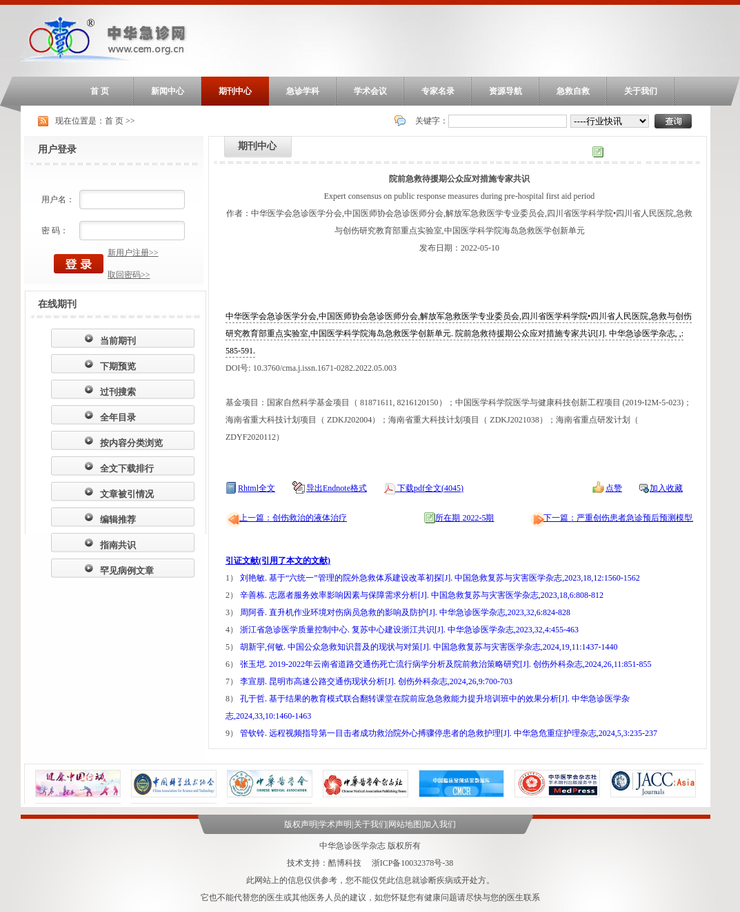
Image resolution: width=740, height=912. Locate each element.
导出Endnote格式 (336, 488)
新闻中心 (167, 91)
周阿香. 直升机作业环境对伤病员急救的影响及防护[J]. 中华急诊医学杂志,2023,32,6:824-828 (405, 612)
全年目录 (118, 417)
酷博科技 (344, 863)
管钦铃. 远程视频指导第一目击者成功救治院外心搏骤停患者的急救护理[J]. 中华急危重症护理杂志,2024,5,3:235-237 (448, 733)
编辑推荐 (118, 519)
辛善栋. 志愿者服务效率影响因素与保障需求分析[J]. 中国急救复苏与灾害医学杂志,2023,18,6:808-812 (421, 595)
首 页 (99, 91)
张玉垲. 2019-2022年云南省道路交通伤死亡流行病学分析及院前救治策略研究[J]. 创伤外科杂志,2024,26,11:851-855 (446, 664)
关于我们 (640, 91)
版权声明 (300, 824)
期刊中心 (235, 91)
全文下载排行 (127, 468)
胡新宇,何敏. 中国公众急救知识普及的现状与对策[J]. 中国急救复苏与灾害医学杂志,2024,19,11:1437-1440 (429, 647)
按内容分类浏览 (131, 443)
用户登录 (57, 149)
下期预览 (118, 366)
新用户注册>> (133, 253)
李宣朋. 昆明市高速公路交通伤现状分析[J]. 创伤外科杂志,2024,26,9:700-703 (376, 681)
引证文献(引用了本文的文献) (278, 560)
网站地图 (404, 824)
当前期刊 (118, 341)
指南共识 (118, 545)
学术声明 (335, 824)
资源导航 (505, 91)
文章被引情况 (127, 494)
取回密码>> (129, 275)
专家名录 (437, 91)
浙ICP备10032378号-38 (413, 863)
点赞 (614, 488)
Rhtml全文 (256, 488)
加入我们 (439, 824)
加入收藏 (666, 488)
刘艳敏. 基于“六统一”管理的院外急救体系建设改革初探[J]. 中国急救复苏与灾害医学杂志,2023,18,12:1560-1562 (440, 578)
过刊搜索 (118, 392)
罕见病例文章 (127, 570)
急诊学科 (302, 91)
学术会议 (370, 91)
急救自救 (573, 91)
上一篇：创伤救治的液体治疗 (293, 518)
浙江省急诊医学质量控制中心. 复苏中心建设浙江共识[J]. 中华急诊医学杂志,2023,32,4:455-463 (409, 629)
